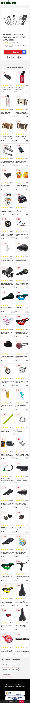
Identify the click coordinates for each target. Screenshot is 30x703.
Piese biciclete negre (9, 665)
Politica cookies (20, 687)
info (13, 91)
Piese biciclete (7, 674)
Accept (22, 701)
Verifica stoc (18, 52)
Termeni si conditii (11, 685)
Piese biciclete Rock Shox (10, 670)
